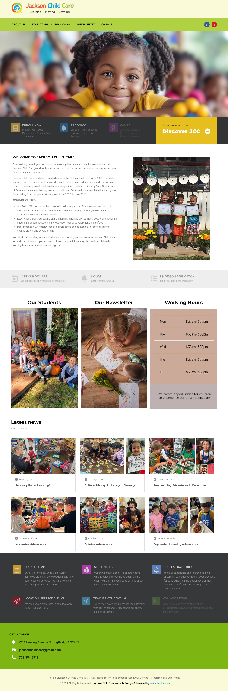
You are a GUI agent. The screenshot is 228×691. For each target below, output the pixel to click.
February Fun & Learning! (32, 485)
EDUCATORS (40, 24)
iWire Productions (160, 683)
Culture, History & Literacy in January (110, 485)
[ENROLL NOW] (15, 127)
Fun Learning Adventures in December (180, 485)
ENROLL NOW (32, 125)
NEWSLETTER (86, 24)
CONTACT (106, 24)
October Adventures (98, 544)
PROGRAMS (63, 24)
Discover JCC (181, 131)
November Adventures (30, 544)
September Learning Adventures (176, 544)
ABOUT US (18, 24)
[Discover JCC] (208, 131)
